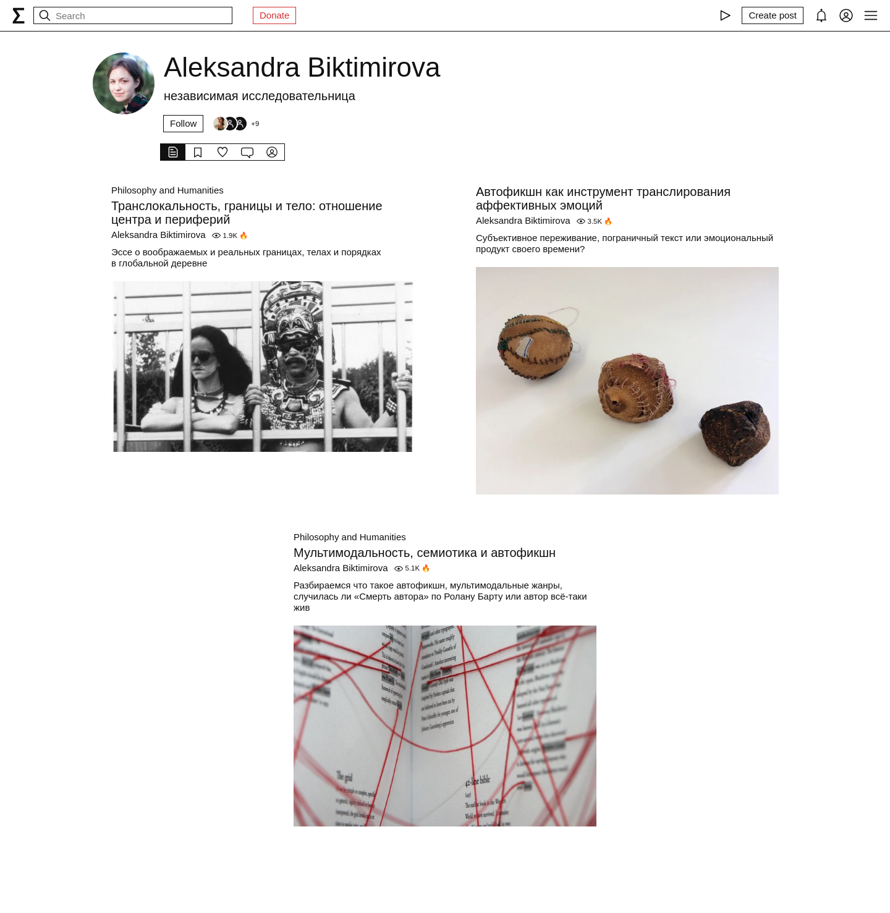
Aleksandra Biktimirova (158, 234)
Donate (274, 15)
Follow (183, 123)
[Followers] (235, 124)
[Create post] (772, 15)
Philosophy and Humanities (167, 190)
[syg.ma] (18, 15)
